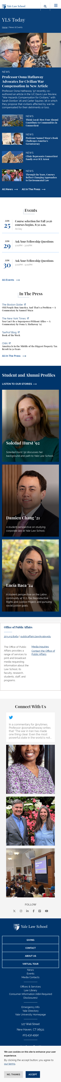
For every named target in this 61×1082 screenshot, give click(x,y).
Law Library (30, 990)
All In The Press (31, 189)
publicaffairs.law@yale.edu (35, 636)
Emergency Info (30, 1007)
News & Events (16, 27)
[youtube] (46, 911)
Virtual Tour (30, 964)
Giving (30, 940)
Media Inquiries (40, 646)
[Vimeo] (39, 911)
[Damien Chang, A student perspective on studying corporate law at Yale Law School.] (30, 501)
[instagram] (21, 911)
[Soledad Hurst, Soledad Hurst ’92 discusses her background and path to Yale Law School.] (30, 426)
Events (30, 973)
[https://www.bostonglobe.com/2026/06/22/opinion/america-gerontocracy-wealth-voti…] (30, 308)
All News (7, 189)
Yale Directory (31, 1010)
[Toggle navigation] (56, 5)
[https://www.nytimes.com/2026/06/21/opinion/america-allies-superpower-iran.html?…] (30, 322)
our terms (9, 1063)
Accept (33, 1074)
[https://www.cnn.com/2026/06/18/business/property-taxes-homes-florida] (30, 347)
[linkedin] (27, 911)
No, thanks (13, 1074)
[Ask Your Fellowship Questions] (30, 246)
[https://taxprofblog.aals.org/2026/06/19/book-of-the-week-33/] (30, 334)
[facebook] (34, 911)
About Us (30, 956)
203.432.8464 (11, 636)
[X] (14, 911)
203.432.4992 (31, 1035)
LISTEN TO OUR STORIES (17, 383)
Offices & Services (30, 986)
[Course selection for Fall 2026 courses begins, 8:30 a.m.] (30, 226)
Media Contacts (30, 977)
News (30, 969)
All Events (8, 279)
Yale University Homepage (30, 1014)
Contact (30, 948)
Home (4, 27)
